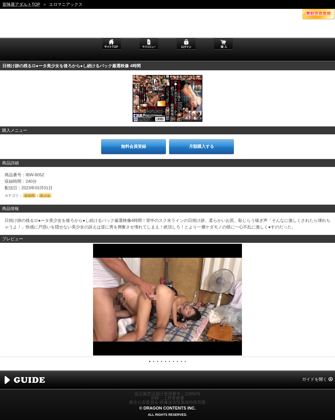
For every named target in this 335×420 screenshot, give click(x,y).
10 (185, 361)
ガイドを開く (314, 379)
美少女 (45, 195)
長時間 (29, 195)
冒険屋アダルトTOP (21, 4)
